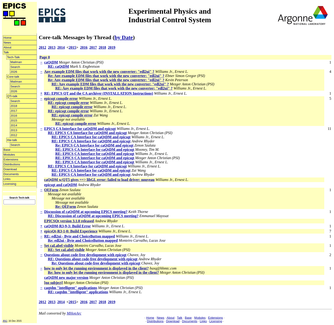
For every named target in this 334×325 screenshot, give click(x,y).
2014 (13, 125)
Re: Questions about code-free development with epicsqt (95, 263)
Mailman (16, 62)
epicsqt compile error (61, 98)
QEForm (51, 190)
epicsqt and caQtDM (60, 185)
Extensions (10, 159)
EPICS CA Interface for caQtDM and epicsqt (80, 129)
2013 (13, 130)
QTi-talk (12, 96)
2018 (13, 106)
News (7, 42)
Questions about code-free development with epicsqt (85, 255)
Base (6, 149)
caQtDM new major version (66, 278)
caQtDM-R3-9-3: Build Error (67, 226)
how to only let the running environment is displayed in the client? (96, 268)
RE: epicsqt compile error (68, 103)
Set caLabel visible (59, 246)
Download (10, 169)
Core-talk (13, 76)
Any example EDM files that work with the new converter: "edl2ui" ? (99, 72)
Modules (9, 154)
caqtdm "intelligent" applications (70, 288)
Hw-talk (12, 140)
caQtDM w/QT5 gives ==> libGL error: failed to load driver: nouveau (99, 180)
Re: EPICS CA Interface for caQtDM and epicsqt (94, 145)
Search (15, 67)
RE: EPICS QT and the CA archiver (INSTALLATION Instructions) (98, 93)
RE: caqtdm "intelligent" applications (78, 292)
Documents (11, 174)
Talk (6, 52)
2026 (13, 72)
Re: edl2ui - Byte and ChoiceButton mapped (83, 240)
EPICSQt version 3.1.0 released (69, 221)
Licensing (9, 184)
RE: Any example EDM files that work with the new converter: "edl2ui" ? (110, 84)
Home (7, 37)
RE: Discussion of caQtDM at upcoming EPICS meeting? (93, 216)
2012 (13, 135)
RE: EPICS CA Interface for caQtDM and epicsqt (87, 133)
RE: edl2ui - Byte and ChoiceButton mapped (79, 236)
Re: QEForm (65, 207)
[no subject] (53, 283)
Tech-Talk (13, 57)
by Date (124, 37)
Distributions (11, 164)
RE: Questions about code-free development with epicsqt (92, 259)
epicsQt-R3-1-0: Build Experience (70, 231)
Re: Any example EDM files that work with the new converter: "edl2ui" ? (106, 76)
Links (6, 179)
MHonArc (74, 313)
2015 (13, 120)
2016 (13, 115)
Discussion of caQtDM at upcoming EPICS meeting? (85, 212)
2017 (13, 111)
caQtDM (51, 62)
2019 (111, 47)
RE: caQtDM (58, 66)
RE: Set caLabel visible (66, 250)
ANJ (5, 321)
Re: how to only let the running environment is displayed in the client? (103, 272)
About (7, 47)
